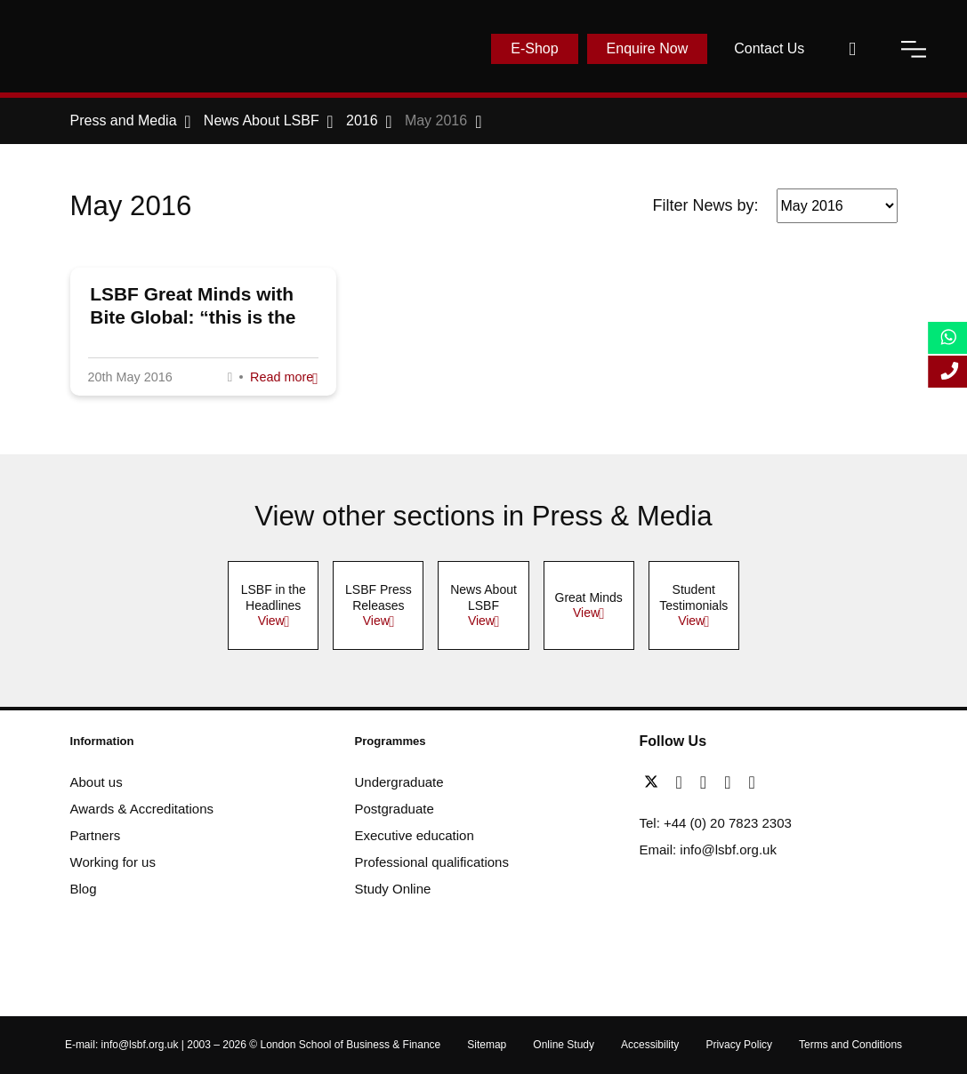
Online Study (563, 1044)
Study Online (393, 888)
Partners (95, 835)
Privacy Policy (738, 1044)
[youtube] (731, 782)
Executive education (414, 835)
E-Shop (534, 48)
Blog (83, 888)
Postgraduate (394, 808)
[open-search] (852, 49)
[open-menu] (913, 49)
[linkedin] (707, 782)
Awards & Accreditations (142, 808)
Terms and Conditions (850, 1044)
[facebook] (683, 782)
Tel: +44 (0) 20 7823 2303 (716, 822)
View (271, 620)
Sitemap (486, 1044)
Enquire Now (648, 48)
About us (96, 781)
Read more (281, 377)
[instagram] (751, 782)
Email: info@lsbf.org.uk (708, 849)
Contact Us (769, 48)
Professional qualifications (432, 862)
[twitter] (655, 782)
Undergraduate (399, 781)
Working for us (113, 862)
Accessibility (650, 1044)
